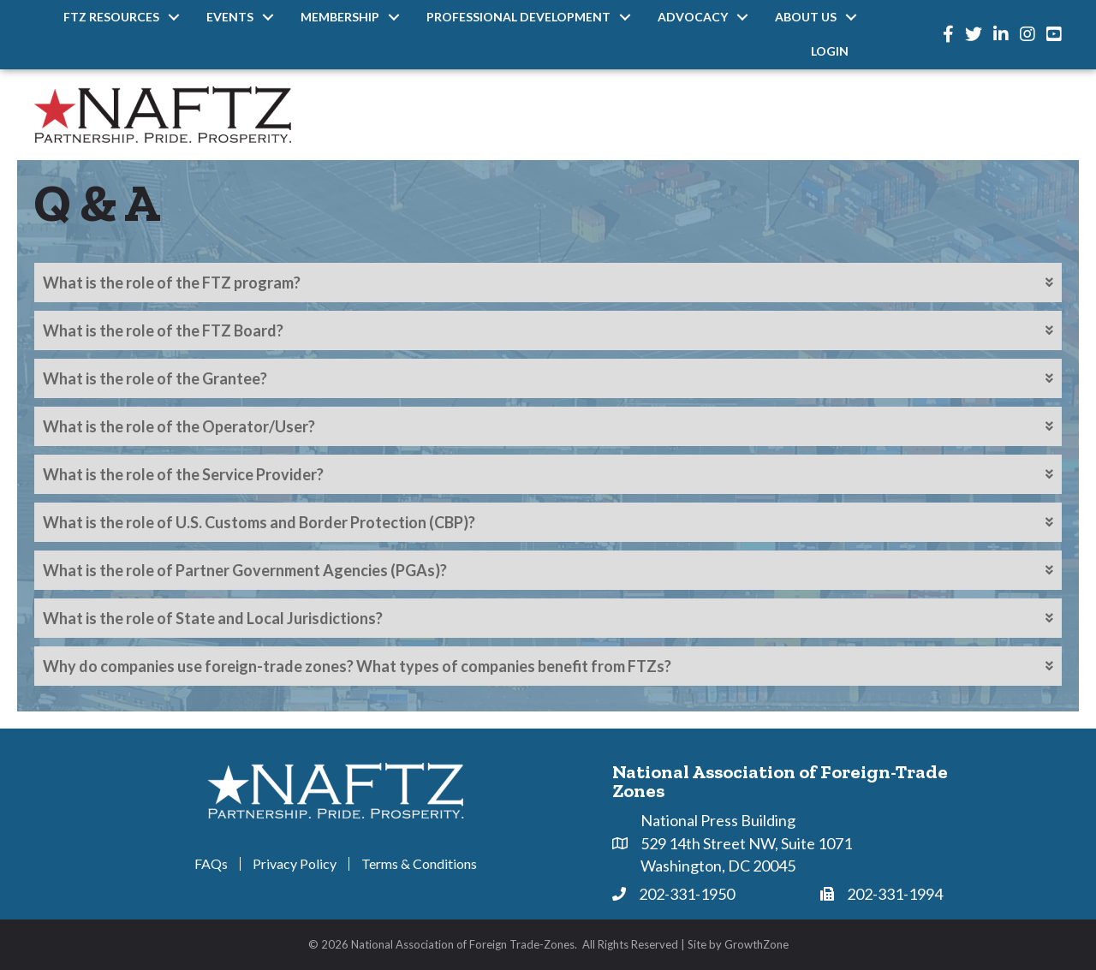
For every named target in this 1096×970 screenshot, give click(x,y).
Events (229, 16)
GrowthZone (756, 944)
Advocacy (693, 16)
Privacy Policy (295, 864)
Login (830, 51)
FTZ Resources (111, 16)
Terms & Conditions (419, 864)
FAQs (211, 864)
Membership (340, 16)
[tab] (548, 282)
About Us (806, 16)
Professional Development (518, 16)
